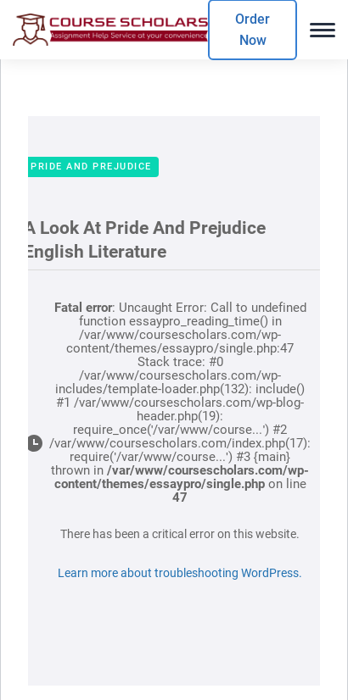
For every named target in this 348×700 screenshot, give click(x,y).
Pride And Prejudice (91, 166)
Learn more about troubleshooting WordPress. (180, 573)
